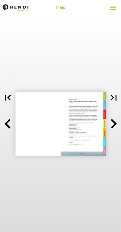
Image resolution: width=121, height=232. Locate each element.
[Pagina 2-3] (60, 7)
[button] (7, 124)
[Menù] (113, 7)
